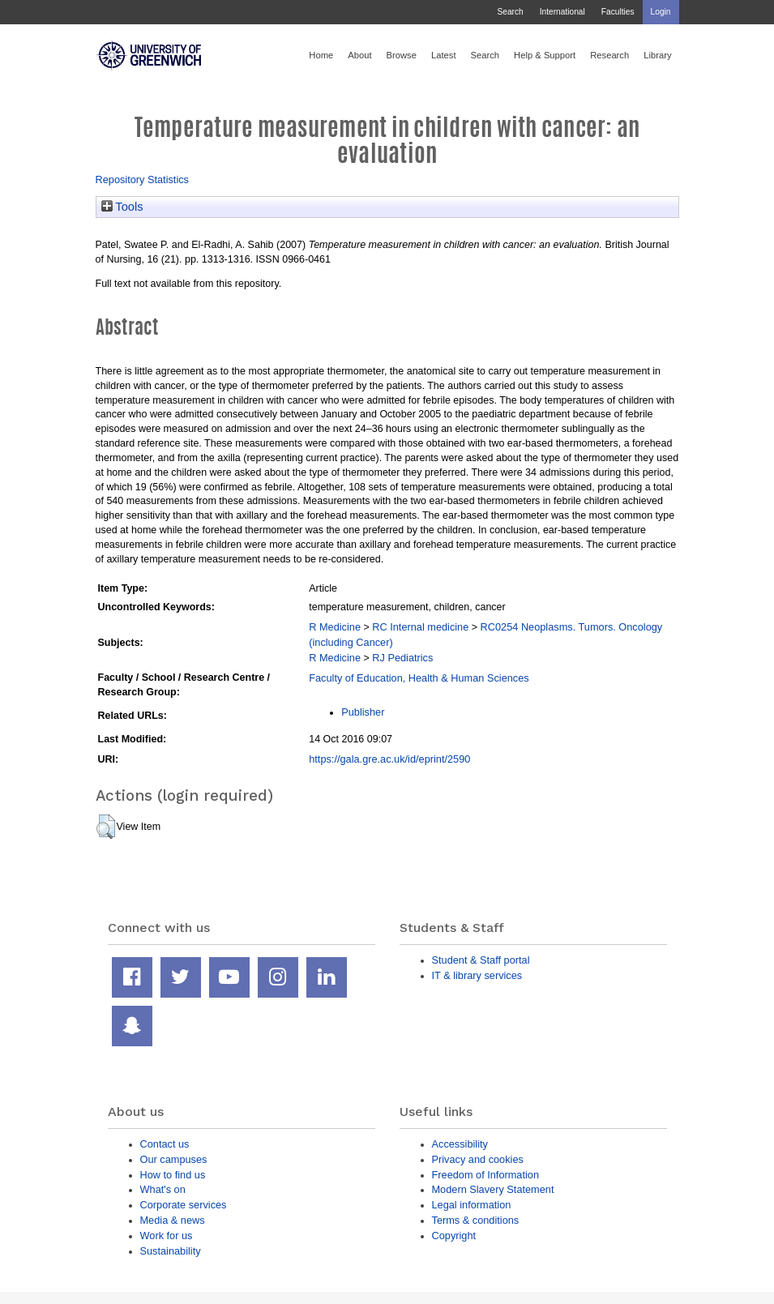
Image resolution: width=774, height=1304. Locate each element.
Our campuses (173, 1159)
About (359, 55)
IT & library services (477, 975)
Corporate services (183, 1205)
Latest (443, 55)
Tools (122, 206)
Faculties (618, 11)
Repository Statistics (143, 179)
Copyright (454, 1235)
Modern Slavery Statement (493, 1189)
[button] (105, 826)
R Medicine (335, 627)
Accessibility (460, 1144)
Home (321, 55)
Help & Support (544, 55)
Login (661, 11)
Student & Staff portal (481, 960)
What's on (163, 1189)
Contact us (165, 1144)
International (562, 11)
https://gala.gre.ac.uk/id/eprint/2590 (389, 759)
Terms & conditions (476, 1220)
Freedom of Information (486, 1175)
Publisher (362, 712)
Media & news (172, 1220)
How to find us (173, 1175)
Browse (402, 55)
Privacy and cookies (478, 1159)
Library (657, 55)
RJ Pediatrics (402, 658)
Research (609, 55)
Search (510, 11)
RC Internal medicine (420, 627)
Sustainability (170, 1251)
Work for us (166, 1235)
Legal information (471, 1205)
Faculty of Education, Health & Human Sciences (418, 678)
